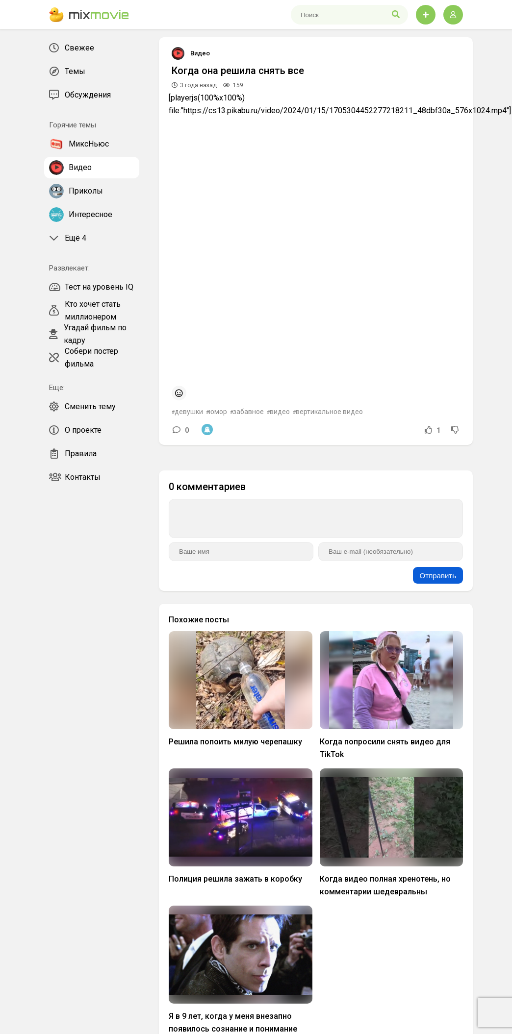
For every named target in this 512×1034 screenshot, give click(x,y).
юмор (218, 412)
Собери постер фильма (83, 358)
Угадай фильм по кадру (88, 334)
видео (280, 412)
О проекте (75, 430)
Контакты (75, 477)
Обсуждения (80, 95)
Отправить (438, 575)
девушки (189, 412)
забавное (248, 412)
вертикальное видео (329, 412)
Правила (73, 454)
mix (89, 14)
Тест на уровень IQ (91, 287)
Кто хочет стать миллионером (85, 310)
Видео (200, 53)
